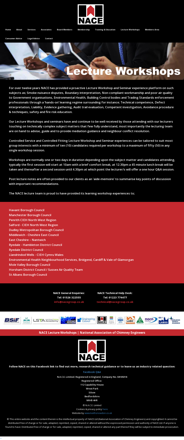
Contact (49, 38)
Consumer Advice (13, 38)
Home (8, 29)
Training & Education (105, 29)
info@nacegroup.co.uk (69, 302)
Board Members (64, 29)
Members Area (152, 29)
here (105, 409)
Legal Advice (33, 38)
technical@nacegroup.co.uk (115, 302)
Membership (84, 29)
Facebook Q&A (92, 372)
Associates (46, 29)
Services (31, 29)
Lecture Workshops (130, 29)
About (19, 29)
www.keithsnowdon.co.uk (98, 413)
